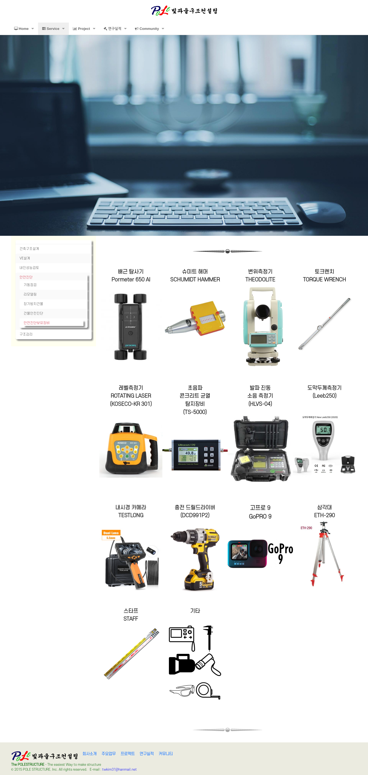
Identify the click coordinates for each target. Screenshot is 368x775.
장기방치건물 (33, 304)
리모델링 (30, 294)
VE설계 (25, 258)
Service (50, 29)
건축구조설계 (29, 249)
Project (81, 29)
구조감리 (26, 334)
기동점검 (30, 285)
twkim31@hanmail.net (119, 769)
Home (21, 29)
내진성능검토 (29, 268)
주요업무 (108, 754)
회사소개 (89, 754)
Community (147, 29)
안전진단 (26, 277)
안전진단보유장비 (37, 323)
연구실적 (113, 29)
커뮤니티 (166, 754)
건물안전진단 (33, 313)
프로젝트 (127, 754)
